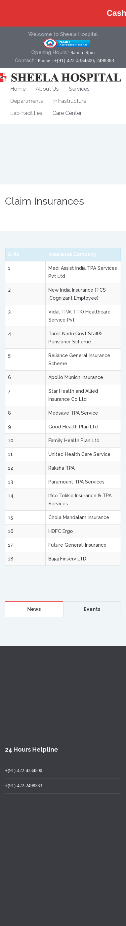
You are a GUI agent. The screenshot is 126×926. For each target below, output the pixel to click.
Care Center (67, 113)
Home (18, 89)
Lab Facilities (26, 113)
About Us (47, 89)
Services (79, 89)
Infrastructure (69, 101)
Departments (26, 101)
